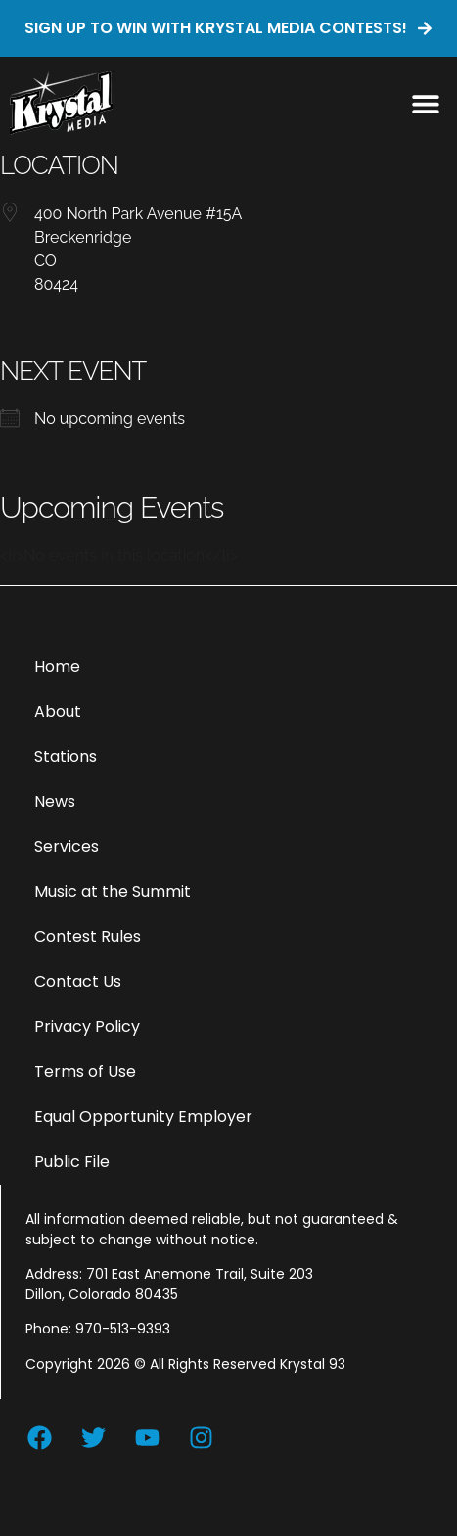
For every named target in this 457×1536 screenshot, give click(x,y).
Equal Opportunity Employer (143, 1117)
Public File (72, 1162)
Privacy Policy (87, 1027)
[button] (425, 103)
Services (66, 847)
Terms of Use (85, 1072)
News (54, 802)
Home (57, 666)
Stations (65, 756)
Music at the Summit (112, 892)
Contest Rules (87, 937)
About (57, 711)
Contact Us (77, 982)
